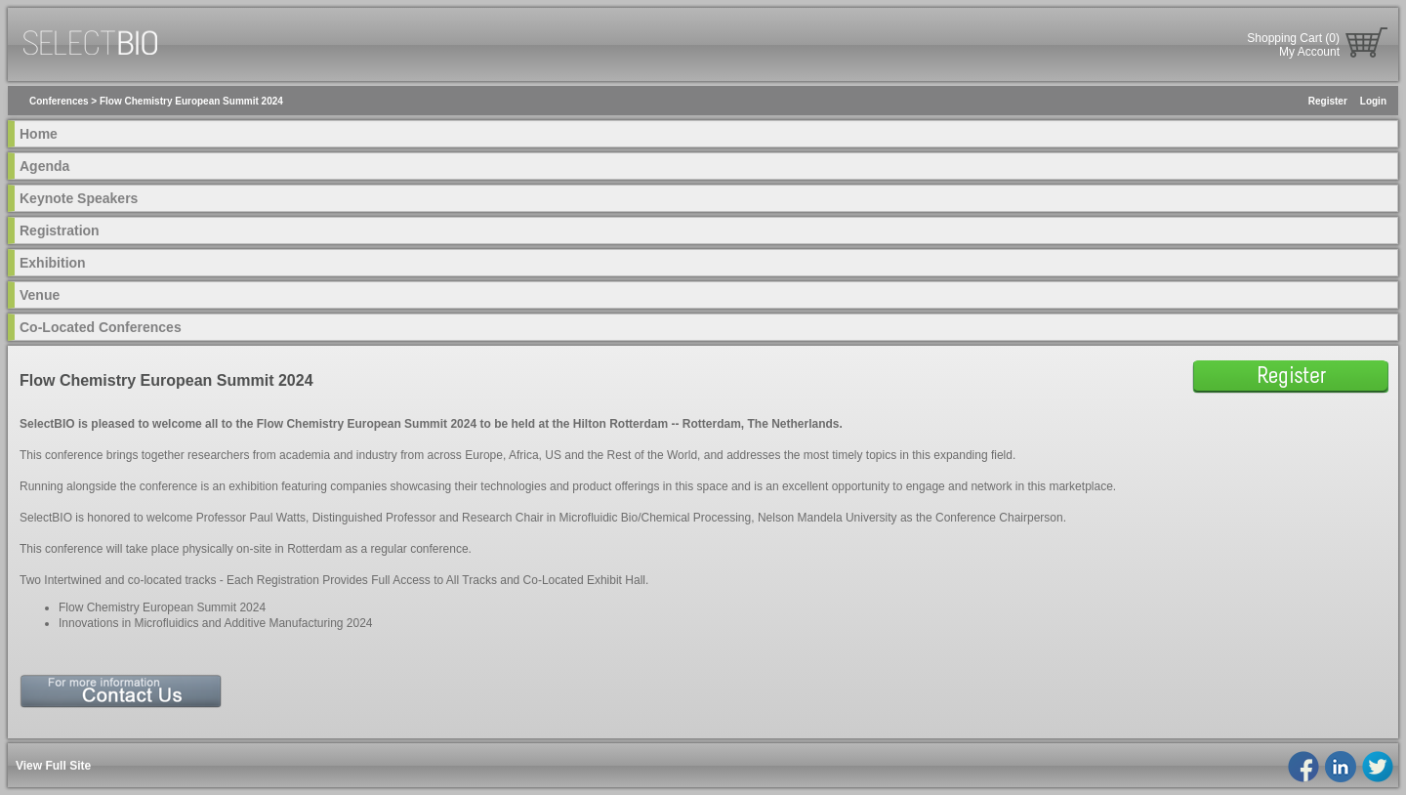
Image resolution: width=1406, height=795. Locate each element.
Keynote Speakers (79, 198)
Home (39, 134)
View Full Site (53, 766)
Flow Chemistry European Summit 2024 (191, 101)
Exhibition (53, 263)
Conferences (59, 101)
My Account (1309, 52)
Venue (40, 295)
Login (1373, 101)
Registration (60, 230)
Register (1327, 101)
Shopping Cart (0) (1293, 38)
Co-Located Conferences (101, 327)
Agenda (44, 166)
